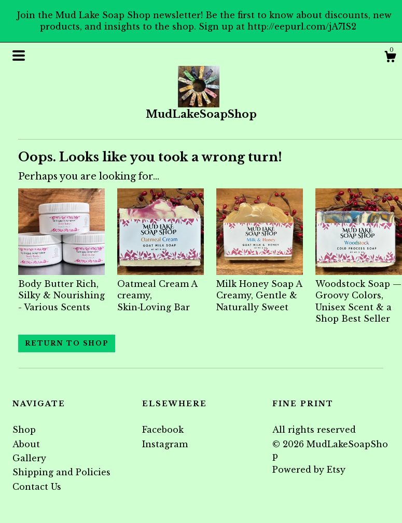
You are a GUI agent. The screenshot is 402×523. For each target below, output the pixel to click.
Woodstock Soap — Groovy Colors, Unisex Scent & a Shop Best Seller (358, 295)
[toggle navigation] (18, 55)
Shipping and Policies (61, 472)
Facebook (163, 429)
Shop (24, 429)
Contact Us (36, 486)
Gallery (29, 458)
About (26, 444)
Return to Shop (66, 343)
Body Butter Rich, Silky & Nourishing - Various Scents (61, 289)
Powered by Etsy (308, 469)
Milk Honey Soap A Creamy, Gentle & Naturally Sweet (259, 289)
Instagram (165, 444)
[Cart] (390, 58)
